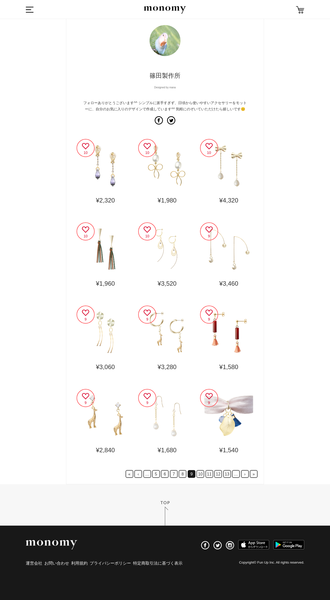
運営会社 (34, 563)
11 (209, 474)
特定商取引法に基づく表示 (158, 563)
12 (218, 474)
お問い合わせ (56, 563)
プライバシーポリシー (110, 563)
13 (227, 474)
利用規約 (79, 563)
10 (200, 474)
